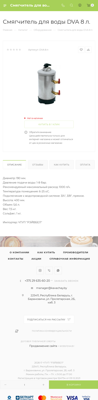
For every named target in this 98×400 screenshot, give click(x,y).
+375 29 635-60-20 (37, 280)
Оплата (85, 164)
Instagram (40, 270)
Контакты (15, 258)
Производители (75, 252)
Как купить (61, 164)
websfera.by (67, 346)
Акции (36, 258)
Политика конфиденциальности (52, 331)
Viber (49, 270)
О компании (19, 252)
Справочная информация (70, 258)
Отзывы (37, 164)
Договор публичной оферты (38, 341)
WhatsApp (58, 270)
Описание (14, 164)
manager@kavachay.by (51, 288)
